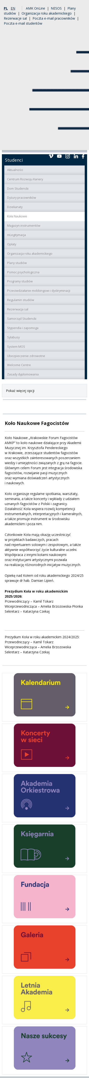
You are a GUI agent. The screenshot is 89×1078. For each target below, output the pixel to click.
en (13, 8)
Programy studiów (20, 281)
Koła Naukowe (17, 216)
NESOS (56, 8)
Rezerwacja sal (17, 309)
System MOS (16, 347)
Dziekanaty (15, 207)
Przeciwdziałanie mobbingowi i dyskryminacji (38, 291)
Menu (81, 144)
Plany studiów (17, 263)
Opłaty (11, 244)
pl (6, 8)
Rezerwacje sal (15, 18)
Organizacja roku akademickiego (47, 13)
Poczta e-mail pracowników (54, 18)
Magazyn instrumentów (23, 226)
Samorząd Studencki (21, 319)
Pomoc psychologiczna (23, 272)
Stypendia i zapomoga (22, 328)
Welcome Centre (19, 365)
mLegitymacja (16, 235)
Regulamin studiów (20, 300)
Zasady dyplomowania (23, 374)
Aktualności (15, 170)
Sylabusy (13, 337)
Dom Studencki (17, 189)
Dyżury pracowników (21, 198)
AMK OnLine (35, 8)
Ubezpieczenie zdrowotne (26, 356)
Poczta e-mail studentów (23, 23)
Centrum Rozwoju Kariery (25, 179)
